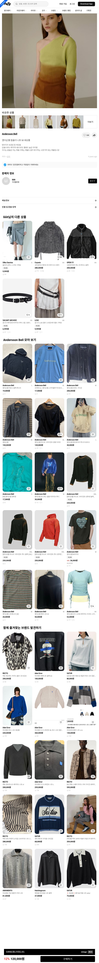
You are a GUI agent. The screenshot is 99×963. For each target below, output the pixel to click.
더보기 (90, 122)
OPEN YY (70, 263)
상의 (8, 157)
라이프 (34, 11)
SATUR (69, 673)
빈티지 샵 (78, 11)
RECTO (5, 673)
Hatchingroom (40, 891)
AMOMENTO (7, 891)
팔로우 (92, 181)
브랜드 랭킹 (66, 11)
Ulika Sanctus (8, 263)
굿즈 (44, 11)
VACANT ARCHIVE (10, 320)
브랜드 (54, 11)
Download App (86, 4)
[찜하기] (86, 135)
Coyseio (38, 263)
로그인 (72, 4)
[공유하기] (94, 135)
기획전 (88, 11)
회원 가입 (63, 4)
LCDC (37, 320)
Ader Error (38, 673)
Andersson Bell (9, 134)
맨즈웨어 (8, 11)
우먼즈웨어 (21, 11)
